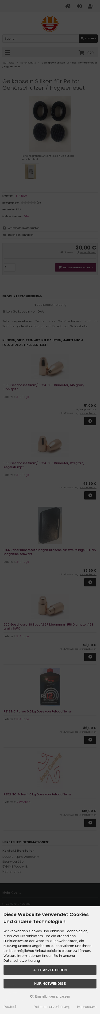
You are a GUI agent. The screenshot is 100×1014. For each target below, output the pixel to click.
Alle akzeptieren (50, 970)
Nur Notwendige (50, 983)
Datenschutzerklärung (52, 1006)
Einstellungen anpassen (50, 996)
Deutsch (10, 1006)
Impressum (86, 1006)
